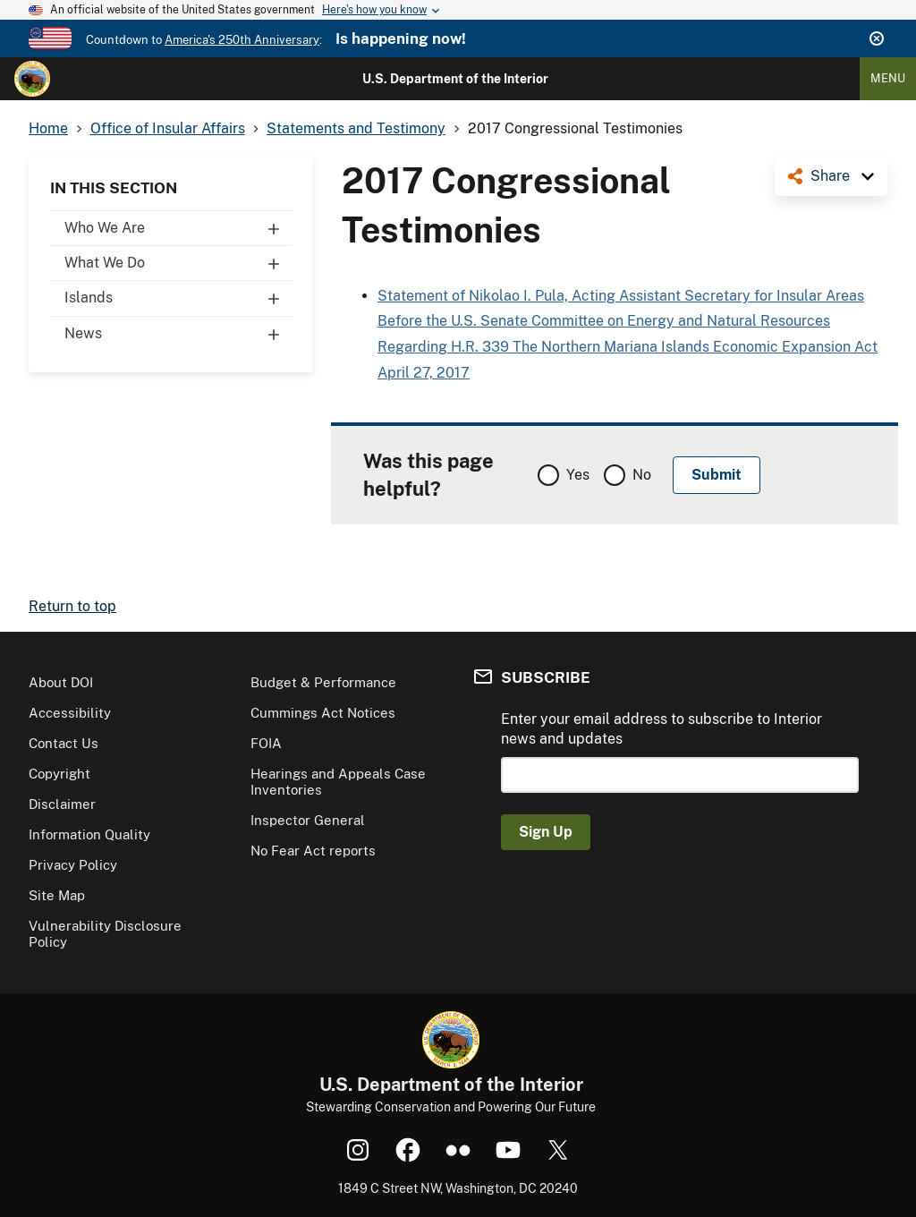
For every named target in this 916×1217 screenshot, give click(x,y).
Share (830, 175)
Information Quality (89, 834)
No (641, 474)
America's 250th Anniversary (242, 40)
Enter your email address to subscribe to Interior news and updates (661, 729)
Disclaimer (62, 804)
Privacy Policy (73, 864)
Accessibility (70, 712)
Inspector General (307, 820)
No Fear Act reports (313, 850)
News (178, 334)
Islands (178, 298)
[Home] (32, 79)
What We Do (178, 263)
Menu (887, 78)
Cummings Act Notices (322, 712)
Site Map (57, 895)
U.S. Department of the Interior (455, 79)
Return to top (72, 606)
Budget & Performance (323, 682)
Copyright (59, 773)
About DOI (61, 682)
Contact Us (63, 743)
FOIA (266, 743)
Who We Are (178, 228)
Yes (577, 474)
